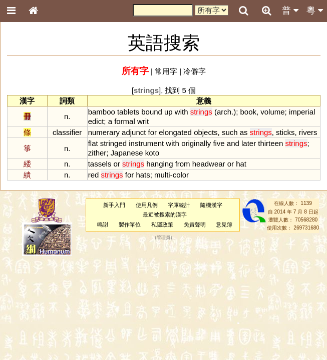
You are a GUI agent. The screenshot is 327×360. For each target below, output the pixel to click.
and (233, 143)
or (116, 164)
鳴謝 (102, 225)
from (182, 164)
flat (93, 143)
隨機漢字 (211, 205)
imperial (302, 112)
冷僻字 (194, 71)
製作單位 (130, 225)
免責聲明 (195, 225)
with (181, 112)
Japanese (127, 152)
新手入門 (114, 205)
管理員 (163, 237)
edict (96, 121)
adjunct (134, 132)
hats (143, 174)
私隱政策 (162, 225)
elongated (175, 132)
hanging (159, 164)
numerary (104, 132)
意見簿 (224, 225)
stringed (113, 143)
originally (196, 143)
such (230, 132)
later (248, 143)
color (181, 174)
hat (241, 164)
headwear (208, 164)
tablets (128, 112)
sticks (285, 132)
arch (224, 112)
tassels (100, 164)
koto (152, 152)
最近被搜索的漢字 (165, 215)
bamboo (101, 112)
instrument (146, 143)
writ (143, 121)
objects (205, 132)
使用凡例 (147, 205)
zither (97, 152)
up (168, 112)
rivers (308, 132)
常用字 (166, 71)
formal (124, 121)
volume (272, 112)
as (244, 132)
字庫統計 (179, 205)
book (248, 112)
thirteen (270, 143)
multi (162, 174)
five (218, 143)
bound (151, 112)
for (152, 132)
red (93, 174)
